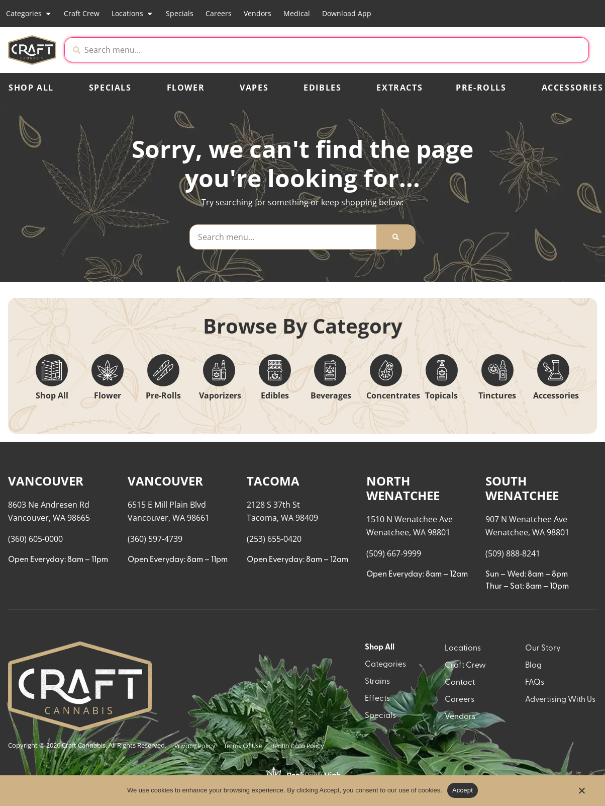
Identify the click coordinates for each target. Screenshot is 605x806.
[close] (405, 24)
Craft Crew (81, 13)
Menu (479, 458)
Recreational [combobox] (494, 468)
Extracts (399, 87)
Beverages (331, 395)
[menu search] (71, 476)
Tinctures (497, 395)
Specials (179, 13)
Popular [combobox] (558, 468)
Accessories (556, 395)
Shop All (31, 87)
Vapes (254, 87)
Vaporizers (220, 395)
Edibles (322, 87)
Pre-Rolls (481, 87)
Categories (29, 13)
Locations (132, 13)
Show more (35, 749)
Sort (550, 458)
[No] (581, 793)
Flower (186, 87)
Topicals (441, 395)
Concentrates (393, 395)
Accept (462, 790)
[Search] (395, 237)
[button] (505, 49)
